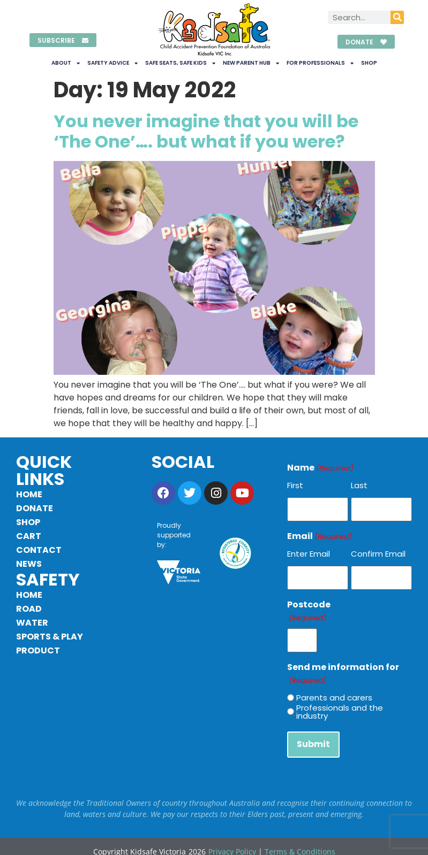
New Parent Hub (251, 63)
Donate (34, 508)
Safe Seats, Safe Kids (180, 63)
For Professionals (320, 63)
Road (29, 609)
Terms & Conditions (300, 841)
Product (38, 650)
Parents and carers (334, 690)
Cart (28, 536)
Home (29, 494)
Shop (369, 63)
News (29, 564)
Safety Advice (112, 63)
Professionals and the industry (339, 704)
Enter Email (308, 551)
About (65, 63)
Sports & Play (49, 636)
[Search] (397, 17)
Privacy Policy (232, 841)
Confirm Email (378, 551)
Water (32, 623)
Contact (39, 550)
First (295, 485)
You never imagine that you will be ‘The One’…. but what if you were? (206, 131)
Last (359, 485)
